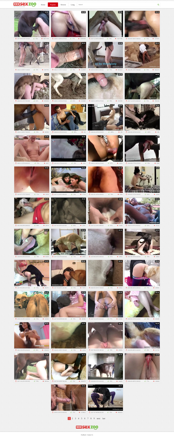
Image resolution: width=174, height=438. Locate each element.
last (103, 418)
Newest (63, 5)
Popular (53, 5)
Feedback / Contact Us (87, 435)
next (98, 418)
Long (73, 5)
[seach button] (158, 5)
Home (43, 5)
